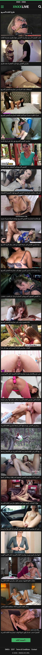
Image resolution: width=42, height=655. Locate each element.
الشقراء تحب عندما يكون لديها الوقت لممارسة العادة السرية (20, 632)
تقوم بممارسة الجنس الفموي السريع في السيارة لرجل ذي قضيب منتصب (21, 296)
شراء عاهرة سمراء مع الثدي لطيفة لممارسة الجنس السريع (20, 115)
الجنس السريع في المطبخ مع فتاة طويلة (14, 167)
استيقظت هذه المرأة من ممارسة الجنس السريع (16, 89)
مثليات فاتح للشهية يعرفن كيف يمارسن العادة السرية (18, 581)
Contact (34, 649)
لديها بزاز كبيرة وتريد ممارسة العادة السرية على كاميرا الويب (20, 555)
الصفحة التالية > (21, 640)
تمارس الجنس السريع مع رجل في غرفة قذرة (15, 141)
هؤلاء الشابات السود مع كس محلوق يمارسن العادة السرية (19, 503)
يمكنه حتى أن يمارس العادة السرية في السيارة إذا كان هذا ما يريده (21, 529)
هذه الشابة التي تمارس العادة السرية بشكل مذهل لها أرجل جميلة (21, 400)
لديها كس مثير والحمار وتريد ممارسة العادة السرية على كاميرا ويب (21, 374)
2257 (13, 649)
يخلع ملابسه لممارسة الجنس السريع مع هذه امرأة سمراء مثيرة (21, 219)
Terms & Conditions (23, 649)
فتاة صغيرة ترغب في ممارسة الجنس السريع (15, 322)
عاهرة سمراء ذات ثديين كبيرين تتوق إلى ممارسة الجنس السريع (21, 270)
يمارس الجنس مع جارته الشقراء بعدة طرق (15, 63)
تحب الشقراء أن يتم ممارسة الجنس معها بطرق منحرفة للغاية (21, 38)
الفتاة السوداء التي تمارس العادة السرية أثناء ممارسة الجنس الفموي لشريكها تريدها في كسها (21, 477)
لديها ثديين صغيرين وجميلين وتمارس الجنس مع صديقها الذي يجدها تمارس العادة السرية (21, 425)
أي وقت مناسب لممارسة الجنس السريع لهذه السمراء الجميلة (21, 193)
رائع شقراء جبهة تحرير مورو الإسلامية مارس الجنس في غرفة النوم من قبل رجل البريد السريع (21, 244)
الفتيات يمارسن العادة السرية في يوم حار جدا (15, 348)
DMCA (7, 649)
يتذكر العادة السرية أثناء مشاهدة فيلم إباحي (15, 606)
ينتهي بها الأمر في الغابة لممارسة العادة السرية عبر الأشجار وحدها (21, 451)
